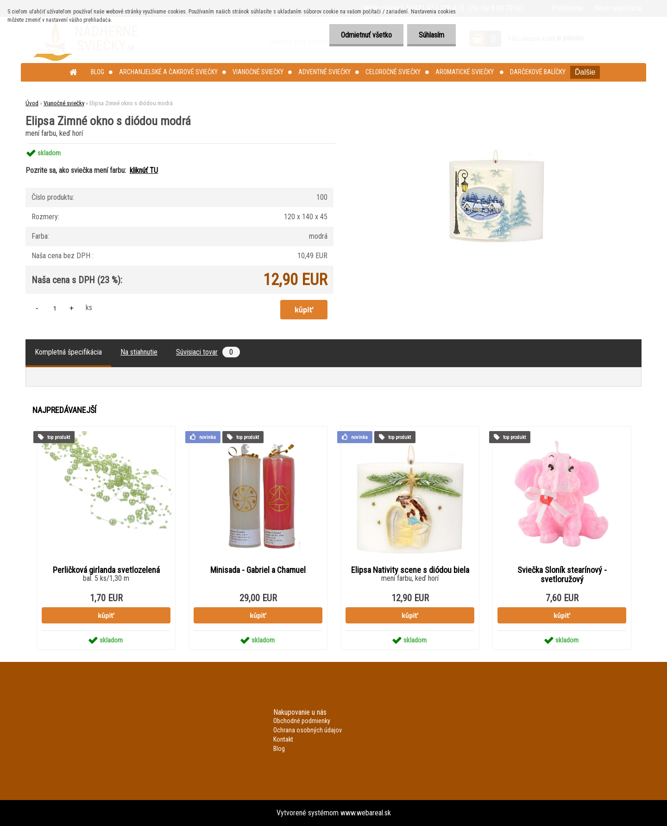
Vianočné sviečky (258, 72)
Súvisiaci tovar (208, 352)
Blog (97, 72)
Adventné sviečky (324, 72)
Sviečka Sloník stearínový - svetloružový (562, 574)
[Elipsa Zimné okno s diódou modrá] (498, 143)
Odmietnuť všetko (366, 35)
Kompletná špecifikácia (68, 352)
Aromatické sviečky (465, 72)
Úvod (31, 103)
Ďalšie (585, 72)
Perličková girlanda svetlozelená (106, 570)
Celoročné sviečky (393, 72)
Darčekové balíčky (538, 72)
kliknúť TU (144, 170)
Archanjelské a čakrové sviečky (168, 72)
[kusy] (54, 308)
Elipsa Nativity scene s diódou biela (410, 570)
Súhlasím (431, 35)
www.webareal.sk (365, 812)
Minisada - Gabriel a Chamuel (258, 570)
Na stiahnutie (138, 352)
